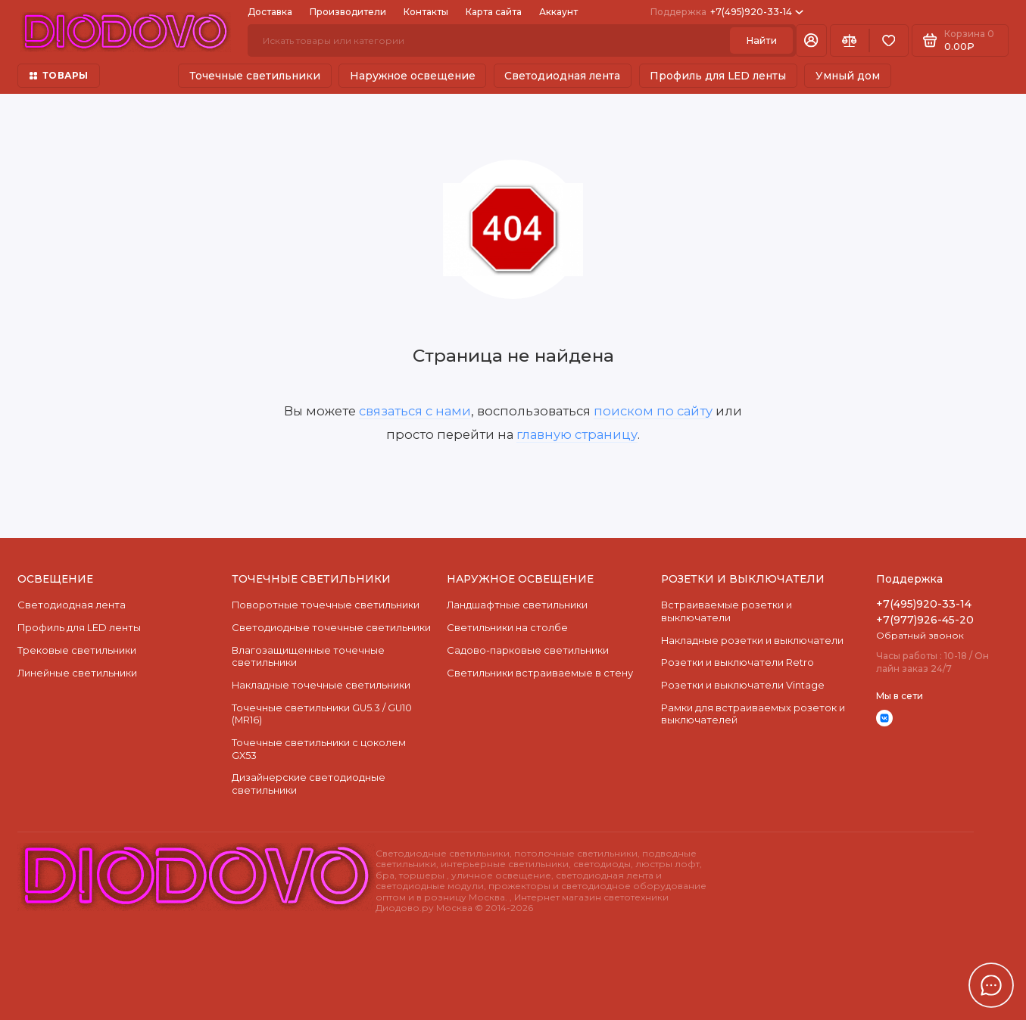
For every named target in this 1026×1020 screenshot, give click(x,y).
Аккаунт (558, 11)
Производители (348, 11)
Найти (761, 40)
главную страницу (577, 434)
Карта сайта (494, 11)
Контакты (426, 11)
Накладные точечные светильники (321, 685)
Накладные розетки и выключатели (752, 640)
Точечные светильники (254, 76)
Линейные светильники (77, 673)
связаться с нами (415, 410)
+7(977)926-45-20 (925, 620)
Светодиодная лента (562, 76)
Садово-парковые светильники (528, 650)
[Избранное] (889, 40)
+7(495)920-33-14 (726, 11)
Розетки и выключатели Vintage (743, 685)
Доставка (270, 11)
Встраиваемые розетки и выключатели (726, 611)
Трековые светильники (76, 650)
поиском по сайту (653, 410)
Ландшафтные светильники (517, 605)
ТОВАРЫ (59, 75)
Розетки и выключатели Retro (737, 662)
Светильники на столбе (507, 627)
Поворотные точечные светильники (325, 605)
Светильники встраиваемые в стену (540, 673)
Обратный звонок (920, 635)
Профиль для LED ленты (718, 76)
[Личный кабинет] (811, 40)
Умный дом (847, 76)
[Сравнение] (850, 40)
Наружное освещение (413, 76)
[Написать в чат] (991, 985)
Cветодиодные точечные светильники (331, 627)
